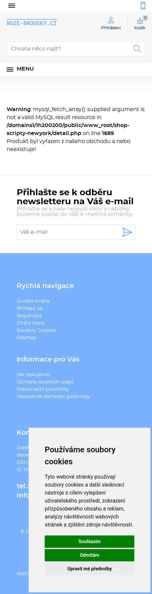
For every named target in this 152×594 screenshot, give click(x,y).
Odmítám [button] (89, 555)
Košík (141, 22)
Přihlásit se (29, 308)
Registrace (29, 316)
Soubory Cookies (36, 330)
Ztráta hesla (30, 323)
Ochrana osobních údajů (45, 382)
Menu (25, 69)
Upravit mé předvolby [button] (89, 568)
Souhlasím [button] (89, 541)
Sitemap (26, 338)
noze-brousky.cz (32, 23)
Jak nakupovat (33, 374)
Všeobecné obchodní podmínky (53, 396)
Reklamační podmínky (43, 389)
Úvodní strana (33, 301)
